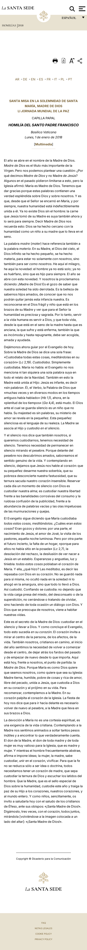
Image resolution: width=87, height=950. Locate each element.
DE (25, 79)
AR (17, 79)
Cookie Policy (43, 933)
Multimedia (43, 144)
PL (62, 79)
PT (70, 79)
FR (48, 79)
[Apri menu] (81, 8)
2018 (20, 25)
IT (55, 79)
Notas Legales (43, 928)
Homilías (9, 25)
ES (41, 79)
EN (33, 79)
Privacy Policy (43, 939)
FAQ (43, 923)
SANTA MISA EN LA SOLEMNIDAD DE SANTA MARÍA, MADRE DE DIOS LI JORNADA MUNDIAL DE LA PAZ (43, 106)
